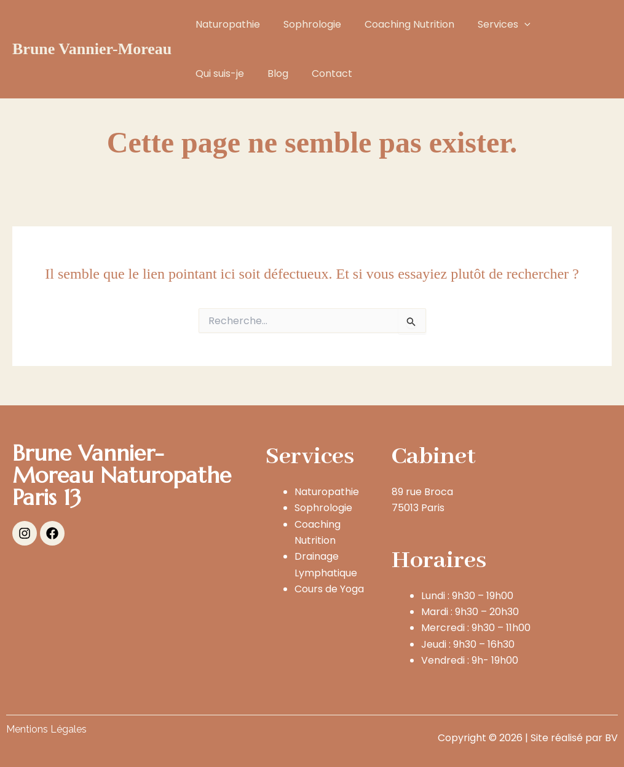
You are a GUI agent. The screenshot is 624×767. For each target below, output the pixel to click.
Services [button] (491, 24)
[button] (511, 24)
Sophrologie (307, 24)
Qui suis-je (561, 24)
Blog (204, 73)
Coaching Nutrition (400, 24)
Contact (254, 73)
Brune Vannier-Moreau (92, 49)
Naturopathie (226, 24)
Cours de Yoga (329, 589)
